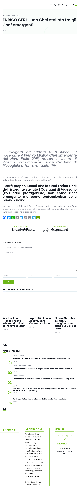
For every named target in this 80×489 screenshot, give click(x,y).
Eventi (57, 315)
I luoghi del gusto (9, 15)
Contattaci (65, 448)
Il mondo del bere (18, 355)
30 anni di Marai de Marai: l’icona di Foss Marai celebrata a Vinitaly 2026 (43, 378)
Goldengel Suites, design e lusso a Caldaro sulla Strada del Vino (39, 399)
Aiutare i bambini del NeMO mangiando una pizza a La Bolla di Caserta (65, 323)
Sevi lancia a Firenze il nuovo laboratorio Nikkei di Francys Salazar (14, 322)
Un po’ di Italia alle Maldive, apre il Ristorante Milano (40, 321)
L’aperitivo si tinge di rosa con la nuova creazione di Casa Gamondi (41, 359)
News (18, 15)
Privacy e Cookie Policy (64, 452)
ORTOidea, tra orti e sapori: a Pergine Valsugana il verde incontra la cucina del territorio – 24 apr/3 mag (44, 389)
